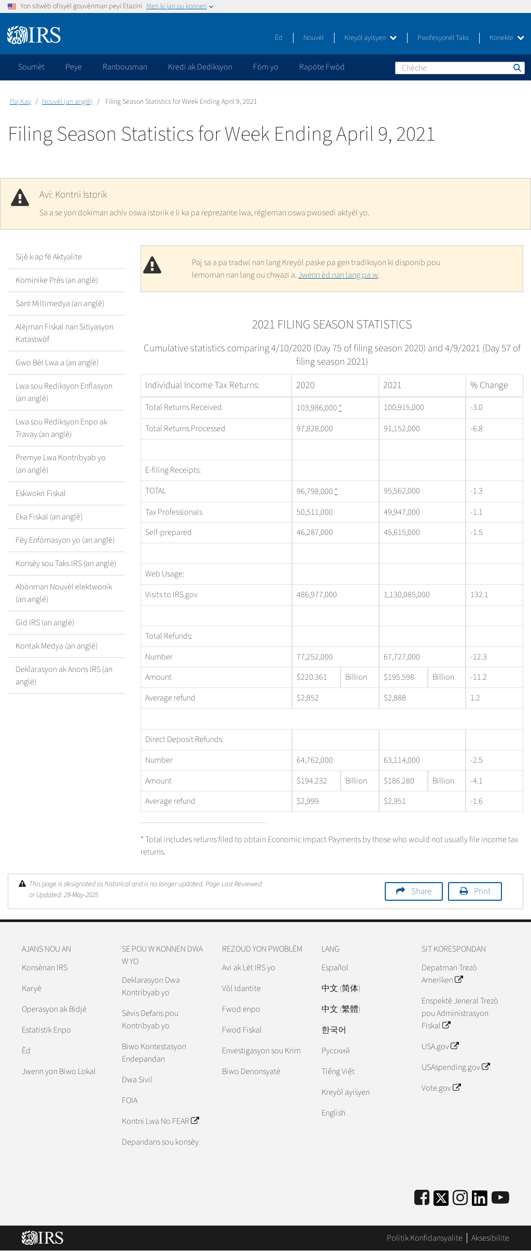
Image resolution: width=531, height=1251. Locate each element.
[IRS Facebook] (421, 1198)
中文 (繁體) (341, 1009)
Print (482, 891)
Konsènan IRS (44, 967)
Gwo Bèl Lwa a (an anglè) (57, 362)
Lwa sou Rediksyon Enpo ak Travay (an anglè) (61, 428)
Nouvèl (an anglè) (67, 102)
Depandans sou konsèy (160, 1142)
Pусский (336, 1050)
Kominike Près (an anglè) (57, 280)
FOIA (129, 1100)
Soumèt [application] (31, 67)
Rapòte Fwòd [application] (322, 67)
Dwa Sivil (137, 1079)
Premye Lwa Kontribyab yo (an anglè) (61, 464)
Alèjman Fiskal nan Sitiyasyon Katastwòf (65, 333)
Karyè (31, 988)
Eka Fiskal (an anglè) (49, 517)
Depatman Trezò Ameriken (449, 974)
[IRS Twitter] (441, 1201)
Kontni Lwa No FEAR (160, 1121)
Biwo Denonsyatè (251, 1071)
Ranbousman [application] (125, 67)
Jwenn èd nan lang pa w (338, 275)
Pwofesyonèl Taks (443, 38)
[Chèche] (460, 68)
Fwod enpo (241, 1009)
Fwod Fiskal (242, 1030)
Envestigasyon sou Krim (261, 1050)
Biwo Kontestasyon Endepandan (154, 1053)
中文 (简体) (341, 988)
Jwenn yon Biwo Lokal (59, 1071)
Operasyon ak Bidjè (54, 1009)
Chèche (516, 67)
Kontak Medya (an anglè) (56, 646)
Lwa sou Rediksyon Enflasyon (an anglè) (64, 392)
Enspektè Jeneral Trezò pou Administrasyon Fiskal (460, 1013)
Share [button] (421, 891)
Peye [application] (73, 67)
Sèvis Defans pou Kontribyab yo (150, 1020)
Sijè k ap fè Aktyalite (49, 257)
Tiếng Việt (338, 1071)
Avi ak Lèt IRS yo (248, 967)
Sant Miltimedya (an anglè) (60, 303)
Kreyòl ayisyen (370, 38)
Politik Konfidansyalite (425, 1238)
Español (335, 967)
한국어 (334, 1030)
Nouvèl (313, 38)
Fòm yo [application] (265, 67)
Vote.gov (441, 1088)
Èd (279, 38)
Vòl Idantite (241, 988)
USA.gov (440, 1046)
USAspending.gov (456, 1067)
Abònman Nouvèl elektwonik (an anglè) (64, 593)
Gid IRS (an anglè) (45, 622)
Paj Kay (20, 102)
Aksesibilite (490, 1238)
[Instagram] (460, 1198)
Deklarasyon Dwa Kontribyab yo (151, 986)
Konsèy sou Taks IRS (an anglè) (66, 563)
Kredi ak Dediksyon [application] (200, 67)
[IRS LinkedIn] (479, 1201)
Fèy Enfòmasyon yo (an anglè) (65, 540)
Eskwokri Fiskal (41, 493)
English (333, 1113)
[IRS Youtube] (500, 1198)
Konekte (507, 38)
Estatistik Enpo (46, 1030)
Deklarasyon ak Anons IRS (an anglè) (64, 676)
